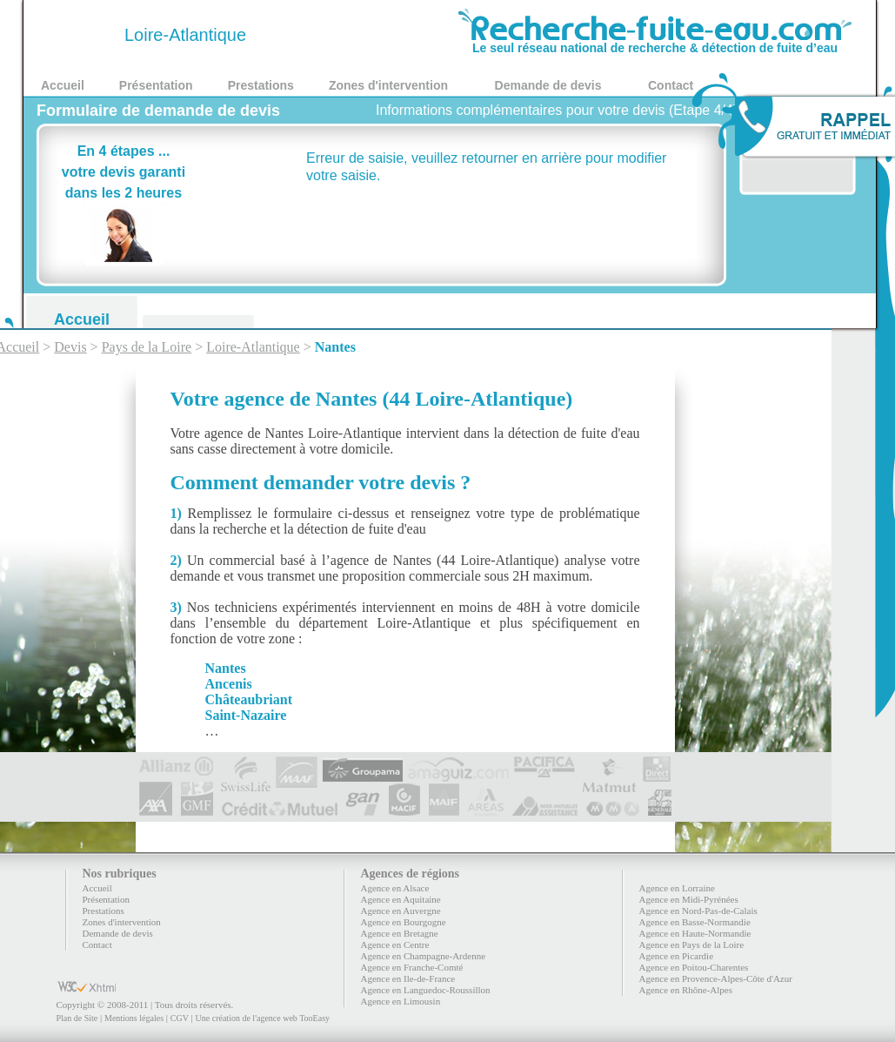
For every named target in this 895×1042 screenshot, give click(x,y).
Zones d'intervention (388, 85)
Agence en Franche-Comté (412, 967)
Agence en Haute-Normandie (695, 933)
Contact (670, 85)
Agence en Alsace (395, 888)
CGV (179, 1018)
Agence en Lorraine (677, 888)
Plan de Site (77, 1018)
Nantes (335, 346)
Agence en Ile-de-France (408, 978)
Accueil (62, 85)
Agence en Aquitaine (401, 899)
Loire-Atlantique (253, 346)
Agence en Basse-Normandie (695, 922)
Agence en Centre (395, 944)
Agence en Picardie (676, 956)
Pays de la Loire (147, 346)
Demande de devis (548, 85)
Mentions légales (134, 1018)
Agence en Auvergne (401, 910)
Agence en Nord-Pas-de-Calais (698, 910)
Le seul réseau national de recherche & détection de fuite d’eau (655, 42)
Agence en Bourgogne (403, 922)
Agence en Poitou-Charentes (694, 967)
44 (80, 34)
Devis (70, 346)
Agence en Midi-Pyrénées (688, 899)
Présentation (156, 85)
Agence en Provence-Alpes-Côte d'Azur (715, 978)
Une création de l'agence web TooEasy (263, 1018)
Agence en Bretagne (399, 933)
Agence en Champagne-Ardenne (423, 956)
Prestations (261, 85)
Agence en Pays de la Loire (692, 944)
